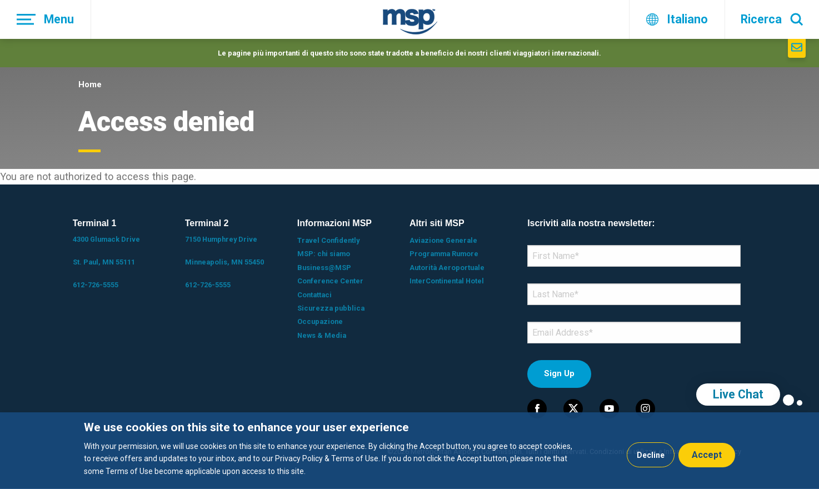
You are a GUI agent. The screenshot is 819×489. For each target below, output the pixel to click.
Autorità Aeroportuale (447, 267)
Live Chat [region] (738, 394)
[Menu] (45, 19)
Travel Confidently (328, 240)
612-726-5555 (95, 285)
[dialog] (409, 450)
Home (90, 84)
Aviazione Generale (443, 240)
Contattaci (314, 295)
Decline (651, 455)
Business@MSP (324, 267)
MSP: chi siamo (323, 254)
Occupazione (320, 321)
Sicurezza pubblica (330, 308)
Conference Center (330, 281)
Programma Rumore (444, 254)
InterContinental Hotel (447, 281)
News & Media (321, 335)
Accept (707, 455)
